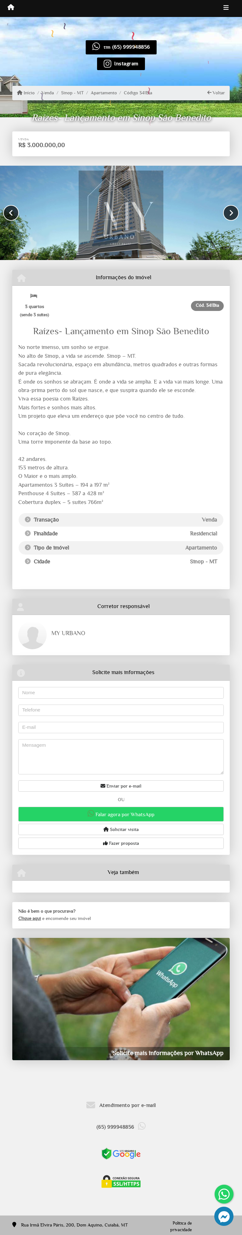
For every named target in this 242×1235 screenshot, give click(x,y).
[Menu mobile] (11, 8)
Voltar (216, 92)
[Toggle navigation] (226, 8)
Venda (48, 93)
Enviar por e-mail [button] (121, 786)
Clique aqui (29, 918)
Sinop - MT (72, 93)
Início (26, 92)
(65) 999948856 (131, 47)
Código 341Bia (138, 93)
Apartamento (104, 93)
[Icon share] (121, 63)
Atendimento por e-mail (121, 1105)
